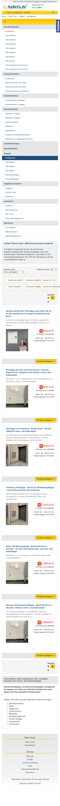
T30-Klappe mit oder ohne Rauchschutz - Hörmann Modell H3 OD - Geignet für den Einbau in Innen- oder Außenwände (28, 372)
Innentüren (8, 201)
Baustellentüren (11, 149)
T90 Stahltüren (10, 44)
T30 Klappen (10, 162)
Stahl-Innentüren (11, 210)
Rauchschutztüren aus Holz (15, 87)
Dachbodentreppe (11, 144)
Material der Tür (47, 280)
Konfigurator (9, 31)
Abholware (9, 197)
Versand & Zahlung (30, 763)
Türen (9, 12)
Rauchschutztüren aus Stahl (15, 83)
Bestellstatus (30, 745)
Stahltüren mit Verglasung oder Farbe (19, 139)
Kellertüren (9, 126)
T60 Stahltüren (10, 40)
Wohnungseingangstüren (14, 218)
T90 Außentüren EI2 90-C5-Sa (16, 69)
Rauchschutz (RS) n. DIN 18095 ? (47, 287)
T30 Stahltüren (10, 35)
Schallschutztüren (11, 122)
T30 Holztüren (10, 48)
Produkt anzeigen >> (45, 361)
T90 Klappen (10, 171)
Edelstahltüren (10, 131)
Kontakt (30, 759)
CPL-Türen (9, 214)
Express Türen (10, 192)
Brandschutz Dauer (13, 280)
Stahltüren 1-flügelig (12, 114)
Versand (45, 779)
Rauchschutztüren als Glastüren (17, 91)
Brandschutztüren (11, 27)
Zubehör (27, 12)
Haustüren (8, 223)
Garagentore (18, 12)
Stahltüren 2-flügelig (12, 118)
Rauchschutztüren (12, 74)
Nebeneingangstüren (13, 236)
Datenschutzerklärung (30, 769)
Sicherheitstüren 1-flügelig (14, 100)
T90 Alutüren (10, 61)
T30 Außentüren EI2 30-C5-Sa (16, 65)
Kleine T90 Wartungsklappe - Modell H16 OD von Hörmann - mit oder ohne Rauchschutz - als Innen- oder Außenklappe (29, 548)
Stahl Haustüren (11, 232)
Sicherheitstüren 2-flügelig (14, 104)
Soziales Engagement (48, 2)
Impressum (30, 772)
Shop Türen (12, 16)
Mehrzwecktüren (11, 109)
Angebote (8, 188)
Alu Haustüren (10, 227)
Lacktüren (9, 206)
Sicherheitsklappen (12, 179)
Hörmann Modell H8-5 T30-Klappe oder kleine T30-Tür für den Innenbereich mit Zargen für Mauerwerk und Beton (28, 313)
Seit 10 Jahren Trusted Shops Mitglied (26, 2)
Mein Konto (30, 742)
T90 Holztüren (10, 52)
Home (4, 16)
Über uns (30, 756)
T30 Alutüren (10, 57)
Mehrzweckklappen (12, 175)
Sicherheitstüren (11, 96)
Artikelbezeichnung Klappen (30, 280)
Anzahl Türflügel (13, 287)
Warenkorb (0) (37, 5)
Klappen (22, 16)
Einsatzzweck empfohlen (30, 287)
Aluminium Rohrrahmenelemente (17, 135)
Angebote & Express (12, 184)
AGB (30, 766)
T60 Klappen (10, 166)
